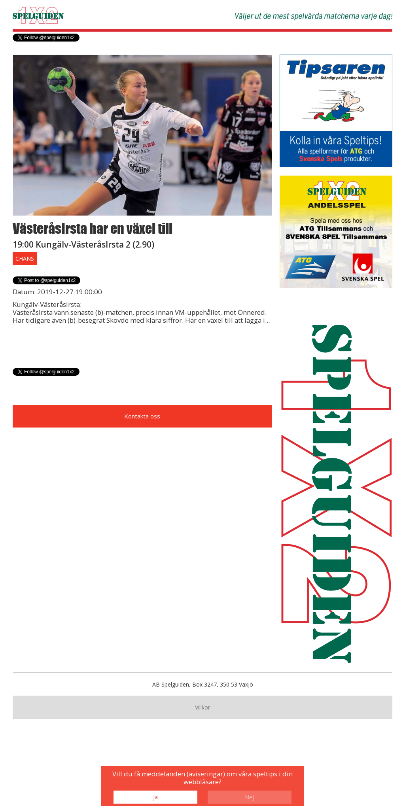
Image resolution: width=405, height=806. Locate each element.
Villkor (202, 707)
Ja (155, 797)
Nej (249, 797)
